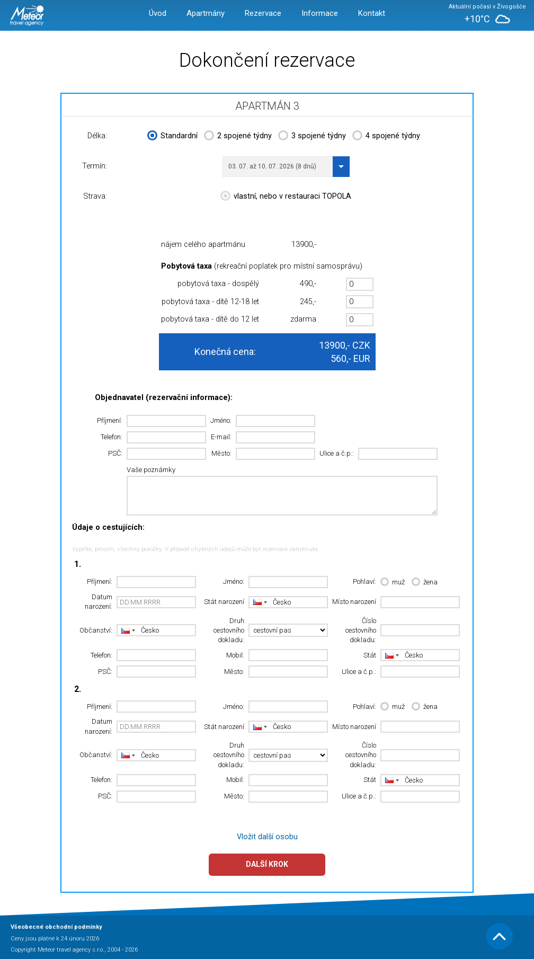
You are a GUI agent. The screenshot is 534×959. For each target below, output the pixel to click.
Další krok (267, 864)
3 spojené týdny (312, 136)
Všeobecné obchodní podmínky (56, 927)
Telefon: (111, 437)
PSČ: (115, 453)
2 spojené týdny (238, 136)
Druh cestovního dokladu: (228, 630)
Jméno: (221, 420)
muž (392, 582)
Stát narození (224, 602)
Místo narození (354, 602)
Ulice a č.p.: (336, 453)
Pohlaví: (364, 581)
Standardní (172, 136)
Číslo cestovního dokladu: (360, 630)
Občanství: (95, 630)
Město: (221, 453)
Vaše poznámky (151, 470)
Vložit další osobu (267, 836)
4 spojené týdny (386, 136)
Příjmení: (109, 420)
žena (425, 582)
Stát (369, 655)
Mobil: (235, 655)
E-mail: (221, 437)
